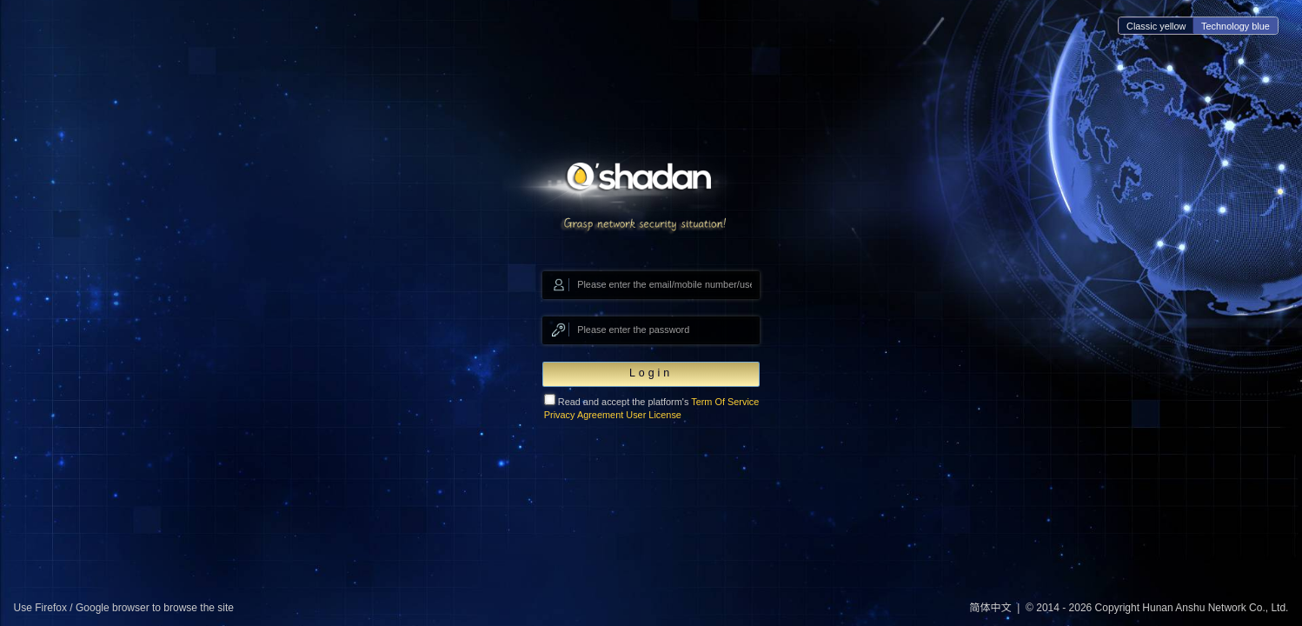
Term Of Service (725, 401)
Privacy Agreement (584, 415)
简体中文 (991, 608)
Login (651, 373)
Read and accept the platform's (652, 407)
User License (653, 415)
